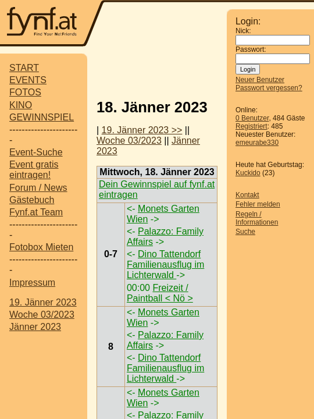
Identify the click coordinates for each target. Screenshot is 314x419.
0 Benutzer (252, 118)
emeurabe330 (257, 143)
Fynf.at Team (36, 212)
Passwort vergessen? (269, 88)
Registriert (251, 126)
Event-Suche (36, 152)
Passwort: (251, 49)
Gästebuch (31, 200)
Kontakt (247, 195)
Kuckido (248, 173)
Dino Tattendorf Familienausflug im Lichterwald (165, 264)
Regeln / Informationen (257, 218)
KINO (20, 105)
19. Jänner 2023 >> (142, 130)
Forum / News (38, 188)
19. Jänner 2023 (43, 302)
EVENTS (28, 80)
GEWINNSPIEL (41, 117)
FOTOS (25, 92)
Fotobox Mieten (41, 247)
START (24, 68)
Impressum (32, 282)
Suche (245, 232)
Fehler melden (258, 204)
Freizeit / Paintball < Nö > (160, 293)
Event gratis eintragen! (33, 169)
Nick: (243, 31)
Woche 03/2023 (41, 314)
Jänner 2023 (35, 327)
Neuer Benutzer (260, 80)
